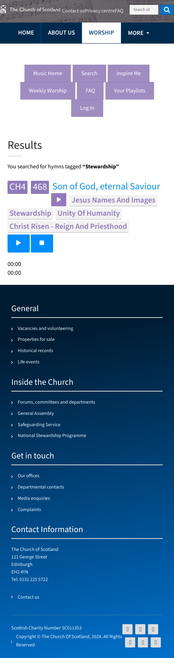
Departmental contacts (41, 487)
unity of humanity (89, 213)
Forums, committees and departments (56, 402)
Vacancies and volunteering (45, 328)
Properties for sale (36, 339)
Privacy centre (100, 11)
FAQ (90, 91)
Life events (29, 362)
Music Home (47, 74)
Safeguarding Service (39, 425)
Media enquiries (34, 498)
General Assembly (36, 413)
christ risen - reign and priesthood (68, 226)
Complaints (29, 510)
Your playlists (129, 91)
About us (61, 33)
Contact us (73, 11)
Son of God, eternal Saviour (106, 187)
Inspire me (128, 74)
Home (26, 33)
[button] (19, 243)
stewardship (30, 213)
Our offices (29, 476)
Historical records (35, 351)
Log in (87, 108)
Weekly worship (48, 91)
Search (89, 74)
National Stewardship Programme (52, 436)
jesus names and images (114, 200)
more (135, 33)
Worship (101, 33)
